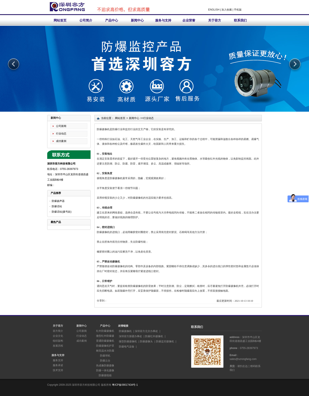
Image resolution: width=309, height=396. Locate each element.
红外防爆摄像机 (105, 330)
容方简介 (58, 330)
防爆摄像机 (125, 331)
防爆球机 (105, 355)
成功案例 (61, 141)
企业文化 (58, 335)
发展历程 (58, 345)
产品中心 (111, 20)
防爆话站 (57, 206)
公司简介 (85, 20)
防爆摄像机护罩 (105, 345)
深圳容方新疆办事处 (130, 336)
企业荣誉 (188, 20)
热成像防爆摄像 (105, 365)
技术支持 (58, 370)
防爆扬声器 (58, 201)
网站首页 (60, 20)
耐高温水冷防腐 (105, 350)
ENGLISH (214, 9)
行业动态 (61, 133)
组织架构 (58, 340)
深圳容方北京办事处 (146, 331)
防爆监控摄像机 (165, 341)
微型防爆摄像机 (128, 341)
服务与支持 (163, 20)
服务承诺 (58, 365)
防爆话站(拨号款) (61, 211)
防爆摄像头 (146, 341)
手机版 (238, 9)
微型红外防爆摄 (105, 335)
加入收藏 (226, 9)
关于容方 (214, 20)
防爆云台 (105, 360)
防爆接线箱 (105, 375)
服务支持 (58, 360)
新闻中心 (137, 20)
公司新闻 (61, 126)
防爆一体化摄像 (105, 370)
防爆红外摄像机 (154, 336)
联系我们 (240, 20)
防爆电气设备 (126, 346)
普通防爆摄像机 (105, 340)
